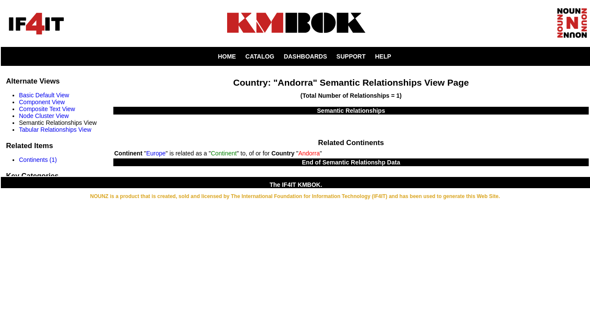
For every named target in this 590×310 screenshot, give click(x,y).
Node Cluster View (44, 115)
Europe (155, 153)
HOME (227, 56)
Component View (42, 102)
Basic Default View (44, 95)
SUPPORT (351, 56)
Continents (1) (38, 159)
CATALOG (259, 56)
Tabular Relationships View (55, 129)
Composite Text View (47, 108)
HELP (383, 56)
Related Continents (351, 143)
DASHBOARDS (305, 56)
